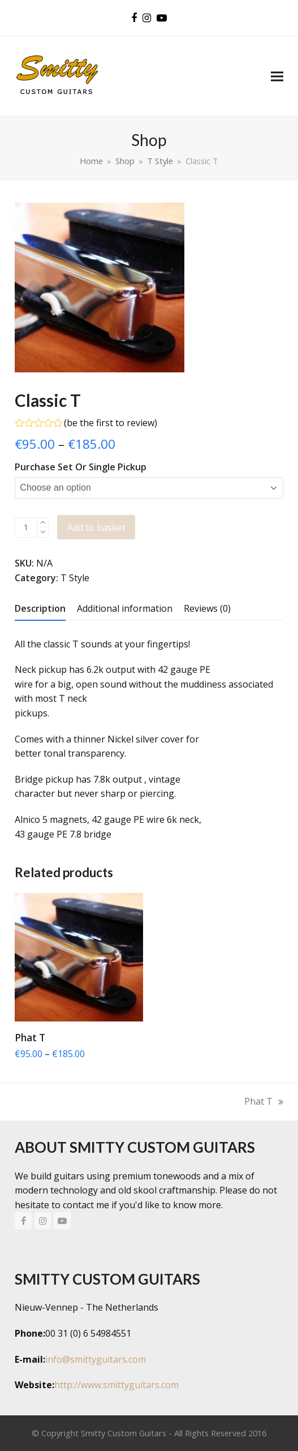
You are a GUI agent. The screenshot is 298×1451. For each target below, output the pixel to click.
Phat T (263, 1102)
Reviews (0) (207, 608)
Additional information (124, 608)
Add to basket (96, 527)
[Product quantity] (26, 527)
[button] (277, 76)
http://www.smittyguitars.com (116, 1385)
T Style (75, 578)
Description (40, 608)
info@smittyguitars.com (95, 1359)
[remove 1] (42, 532)
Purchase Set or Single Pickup (80, 467)
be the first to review (110, 422)
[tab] (40, 608)
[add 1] (42, 522)
